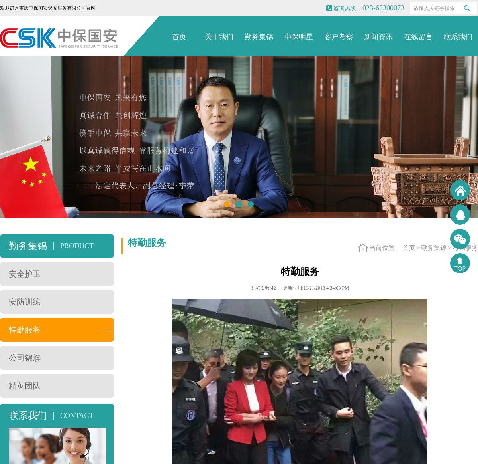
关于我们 (219, 37)
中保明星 (298, 37)
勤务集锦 (259, 37)
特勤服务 (25, 329)
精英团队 (25, 385)
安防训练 (25, 301)
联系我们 (458, 37)
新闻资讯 (378, 37)
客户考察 (338, 37)
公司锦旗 (25, 357)
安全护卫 (25, 274)
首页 (179, 37)
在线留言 (418, 37)
